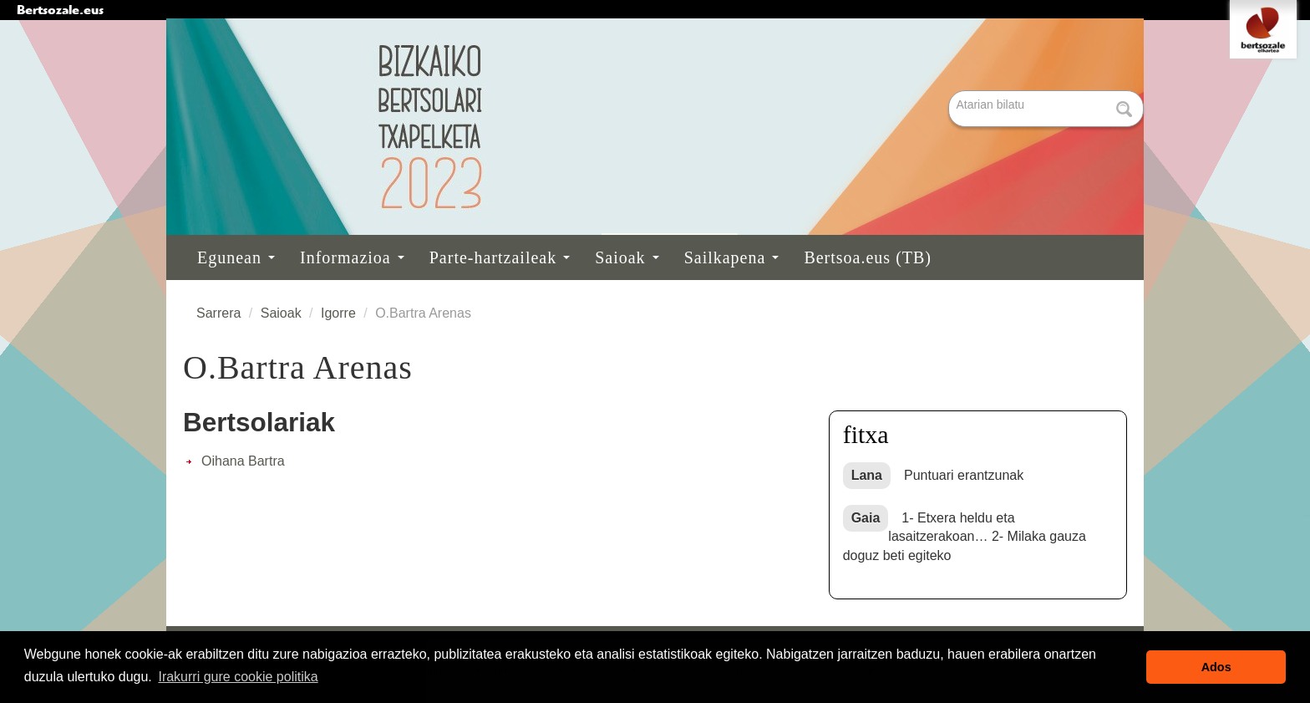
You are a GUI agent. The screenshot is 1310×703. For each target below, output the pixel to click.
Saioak (626, 257)
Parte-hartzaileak (499, 257)
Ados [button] (1216, 667)
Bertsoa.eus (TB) (868, 257)
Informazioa (352, 257)
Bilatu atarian (950, 91)
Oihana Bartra (243, 461)
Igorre (338, 313)
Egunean (236, 257)
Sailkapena (731, 257)
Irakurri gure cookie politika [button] (237, 677)
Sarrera (218, 313)
